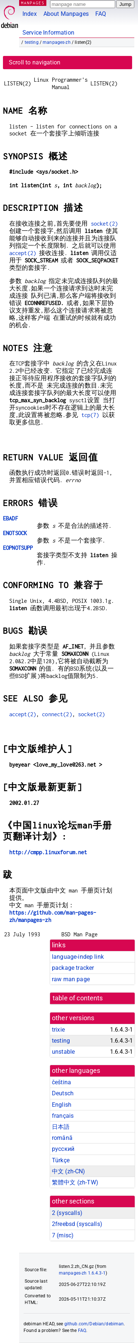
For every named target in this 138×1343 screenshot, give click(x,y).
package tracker (73, 967)
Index (29, 13)
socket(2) (104, 223)
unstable (63, 1051)
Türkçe (61, 1160)
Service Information (48, 32)
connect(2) (57, 714)
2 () (67, 1212)
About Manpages (66, 13)
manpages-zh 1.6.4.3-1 (82, 1273)
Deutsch (63, 1093)
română (62, 1137)
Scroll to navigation (34, 62)
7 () (63, 1235)
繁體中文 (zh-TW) (75, 1182)
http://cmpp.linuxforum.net (48, 852)
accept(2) (22, 253)
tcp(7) (90, 415)
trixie (58, 1029)
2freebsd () (77, 1223)
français (63, 1115)
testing (32, 42)
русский (63, 1148)
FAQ (100, 13)
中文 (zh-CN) (68, 1171)
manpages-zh (57, 42)
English (61, 1104)
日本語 (61, 1126)
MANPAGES (33, 2)
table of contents (78, 998)
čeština (61, 1082)
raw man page (71, 979)
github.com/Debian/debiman (94, 1323)
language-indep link (78, 956)
